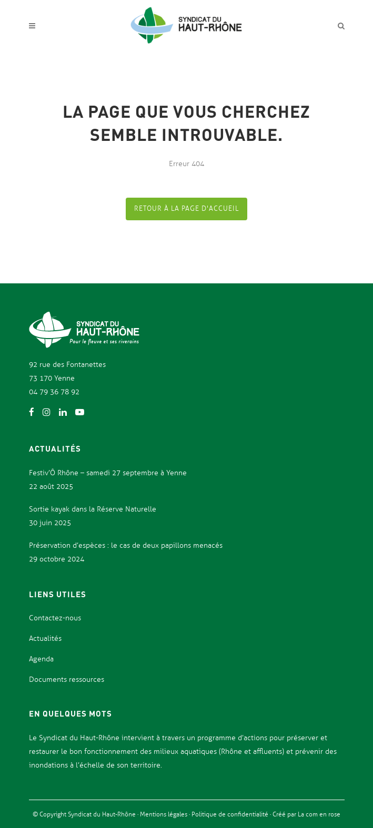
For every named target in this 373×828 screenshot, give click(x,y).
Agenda (41, 659)
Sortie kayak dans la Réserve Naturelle (92, 509)
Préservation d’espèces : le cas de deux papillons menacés (126, 545)
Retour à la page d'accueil (186, 209)
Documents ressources (66, 679)
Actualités (45, 638)
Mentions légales (164, 814)
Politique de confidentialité (230, 814)
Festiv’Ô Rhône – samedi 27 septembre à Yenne (108, 472)
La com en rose (318, 814)
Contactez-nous (55, 618)
